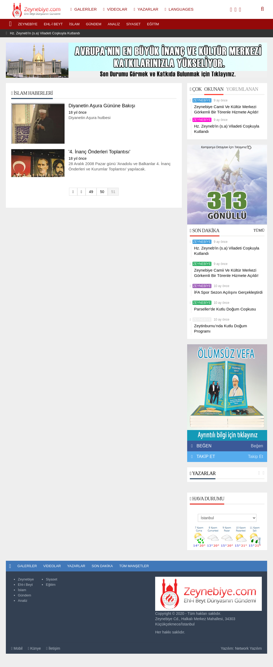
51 (113, 192)
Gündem (93, 24)
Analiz (114, 24)
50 (102, 192)
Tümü (259, 230)
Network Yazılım (248, 648)
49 (91, 192)
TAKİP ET (205, 456)
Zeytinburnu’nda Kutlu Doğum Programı (220, 328)
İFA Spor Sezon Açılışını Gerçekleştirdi (228, 292)
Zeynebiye (28, 24)
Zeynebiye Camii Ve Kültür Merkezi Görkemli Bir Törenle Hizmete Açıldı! (226, 109)
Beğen (257, 446)
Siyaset (133, 24)
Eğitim (153, 24)
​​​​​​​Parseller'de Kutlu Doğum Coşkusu (225, 309)
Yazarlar (202, 473)
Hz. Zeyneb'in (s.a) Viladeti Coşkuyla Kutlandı (45, 33)
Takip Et (255, 456)
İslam (74, 24)
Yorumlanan (242, 89)
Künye (34, 648)
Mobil (16, 648)
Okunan (213, 89)
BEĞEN (202, 446)
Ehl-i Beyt (53, 24)
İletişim (53, 648)
